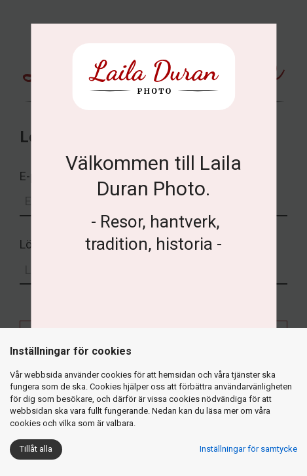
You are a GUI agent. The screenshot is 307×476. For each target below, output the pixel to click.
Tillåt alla (36, 449)
